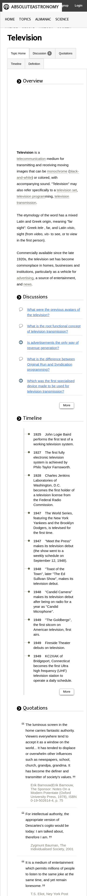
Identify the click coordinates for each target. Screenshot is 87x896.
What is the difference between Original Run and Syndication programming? (51, 364)
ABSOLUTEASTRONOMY (34, 7)
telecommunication (31, 159)
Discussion (39, 53)
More (66, 405)
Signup (63, 5)
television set (67, 190)
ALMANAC (43, 19)
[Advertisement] (45, 120)
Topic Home (18, 53)
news (27, 284)
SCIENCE (62, 19)
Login (78, 5)
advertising (25, 278)
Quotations (65, 53)
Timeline (16, 64)
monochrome (57, 171)
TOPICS (25, 19)
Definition (34, 64)
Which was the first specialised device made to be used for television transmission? (50, 386)
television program (31, 196)
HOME (10, 19)
